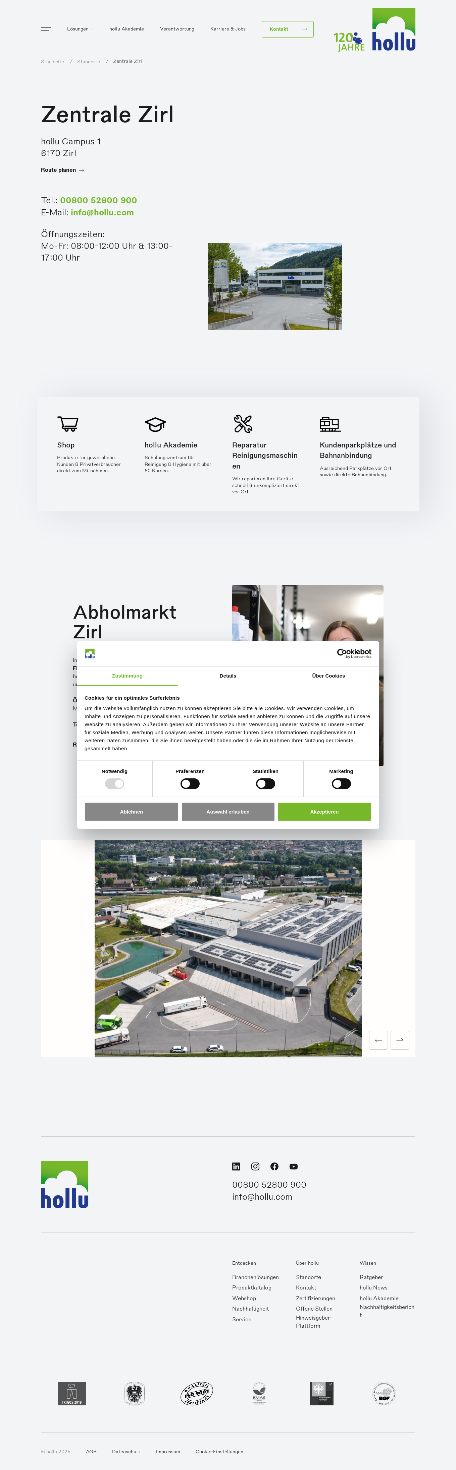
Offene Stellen (314, 1309)
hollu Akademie (126, 28)
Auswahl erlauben (227, 811)
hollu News (374, 1287)
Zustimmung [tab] (127, 676)
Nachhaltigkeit (250, 1309)
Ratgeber (371, 1277)
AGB (91, 1451)
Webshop (244, 1298)
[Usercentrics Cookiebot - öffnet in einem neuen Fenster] (342, 654)
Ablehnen (131, 811)
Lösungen (78, 28)
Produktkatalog (251, 1287)
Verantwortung (177, 28)
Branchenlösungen (255, 1277)
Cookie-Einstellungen (219, 1451)
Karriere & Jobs (228, 28)
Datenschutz (126, 1451)
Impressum (168, 1451)
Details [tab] (228, 676)
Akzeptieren (324, 811)
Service (241, 1319)
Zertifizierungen (315, 1298)
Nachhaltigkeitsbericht (387, 1311)
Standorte (308, 1277)
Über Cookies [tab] (328, 676)
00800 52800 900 (98, 200)
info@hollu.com (102, 212)
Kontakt (306, 1287)
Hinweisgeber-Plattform (314, 1322)
